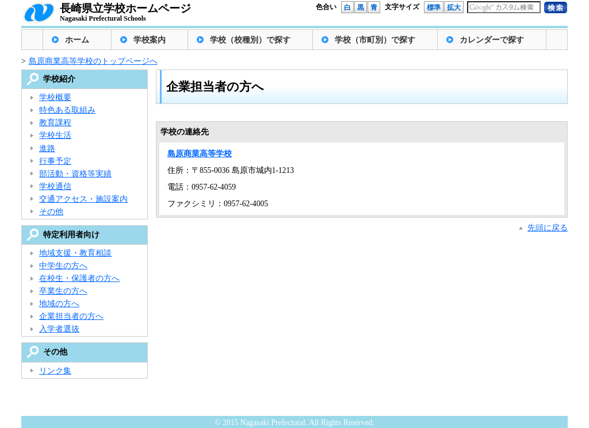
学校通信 (55, 186)
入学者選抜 (59, 329)
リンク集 (55, 371)
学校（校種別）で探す (250, 40)
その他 (51, 211)
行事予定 (55, 161)
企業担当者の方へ (71, 316)
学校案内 (149, 40)
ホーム (77, 40)
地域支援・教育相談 (75, 253)
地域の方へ (59, 303)
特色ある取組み (67, 110)
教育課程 (55, 122)
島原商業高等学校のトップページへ (93, 61)
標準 (434, 7)
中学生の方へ (63, 265)
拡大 (454, 7)
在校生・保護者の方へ (79, 278)
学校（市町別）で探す (375, 40)
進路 (47, 148)
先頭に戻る (547, 227)
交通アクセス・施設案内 (83, 199)
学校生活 (55, 135)
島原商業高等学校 (199, 153)
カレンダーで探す (492, 40)
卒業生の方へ (63, 291)
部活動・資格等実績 (75, 173)
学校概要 (55, 97)
